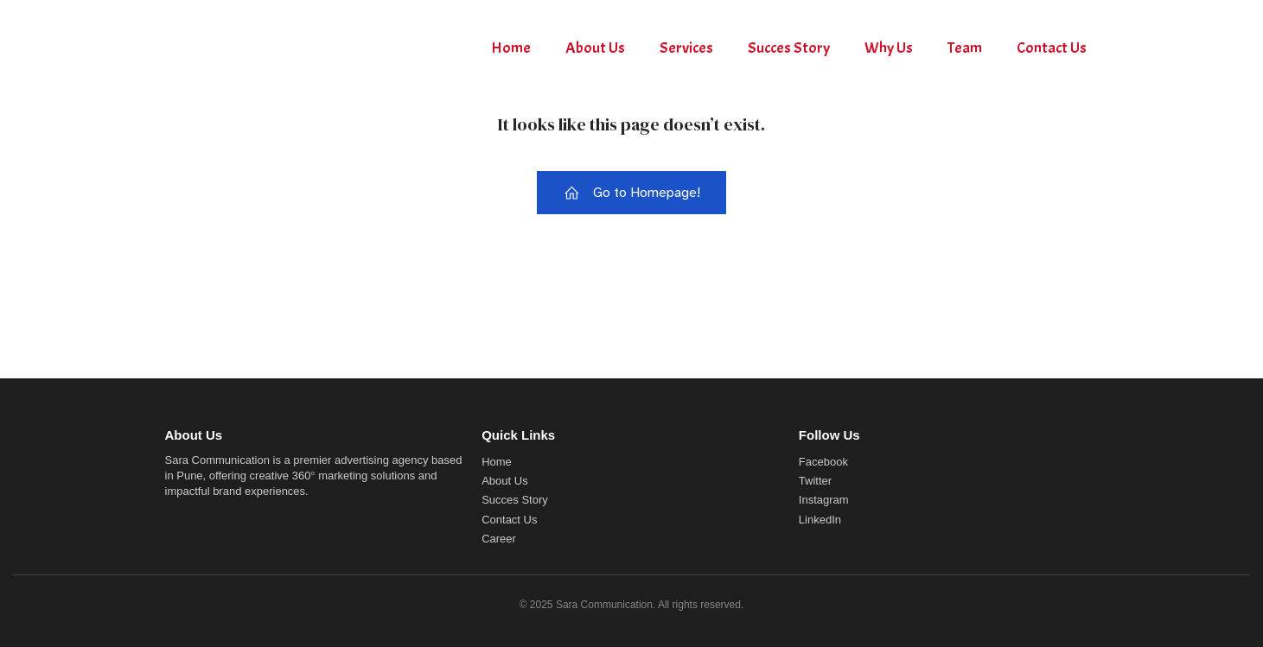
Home (511, 48)
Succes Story (789, 48)
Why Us (888, 48)
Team (964, 48)
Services (686, 48)
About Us (595, 48)
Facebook (823, 461)
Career (499, 538)
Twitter (815, 480)
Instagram (824, 499)
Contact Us (1052, 48)
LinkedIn (820, 519)
